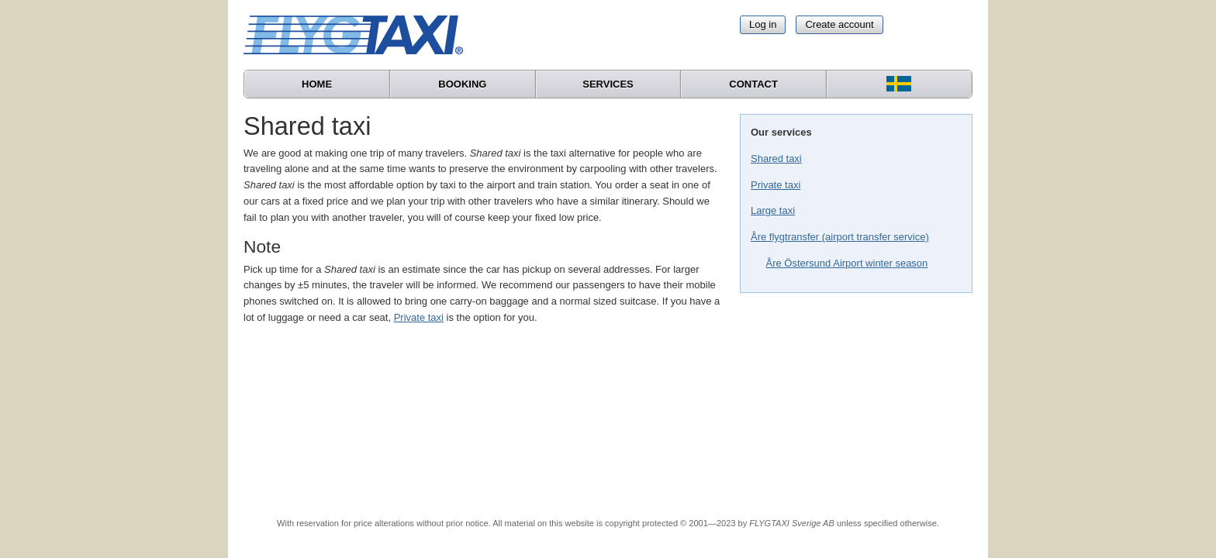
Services (608, 84)
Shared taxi (776, 158)
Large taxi (773, 210)
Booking (462, 84)
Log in (762, 24)
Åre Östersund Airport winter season (847, 263)
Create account (839, 24)
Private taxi (775, 185)
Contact (753, 84)
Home (317, 84)
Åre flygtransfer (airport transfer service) (840, 237)
